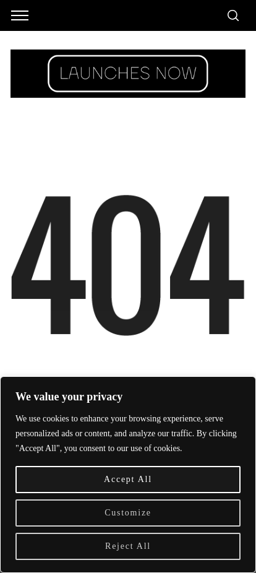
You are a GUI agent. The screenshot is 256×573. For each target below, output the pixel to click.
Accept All (128, 479)
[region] (128, 474)
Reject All (128, 546)
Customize (128, 512)
